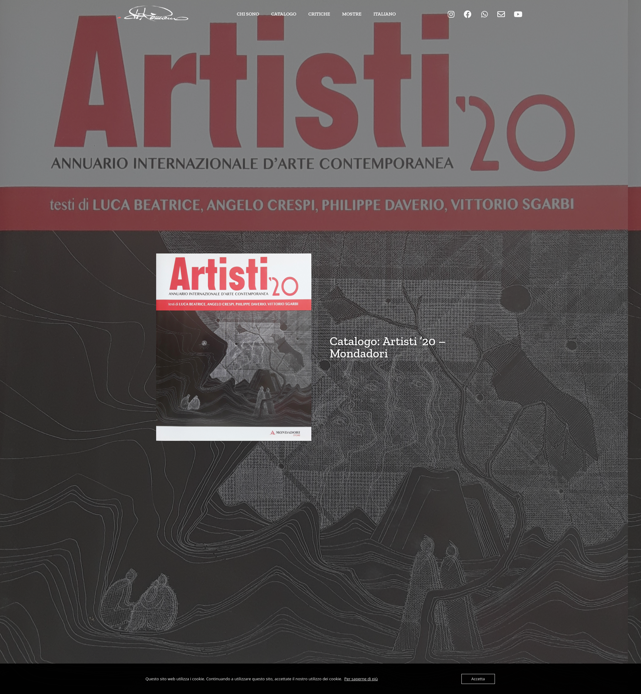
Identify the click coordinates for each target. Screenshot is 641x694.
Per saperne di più (361, 679)
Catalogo (283, 14)
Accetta (478, 679)
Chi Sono (248, 14)
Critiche (319, 14)
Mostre (351, 14)
